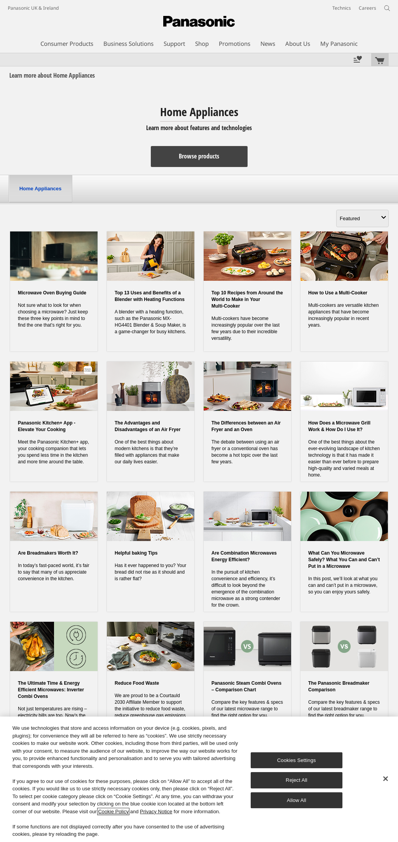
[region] (199, 779)
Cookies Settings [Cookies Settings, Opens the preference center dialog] (296, 760)
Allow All (296, 800)
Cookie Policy (113, 811)
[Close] (385, 778)
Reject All (296, 780)
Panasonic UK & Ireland (33, 8)
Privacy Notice (156, 811)
